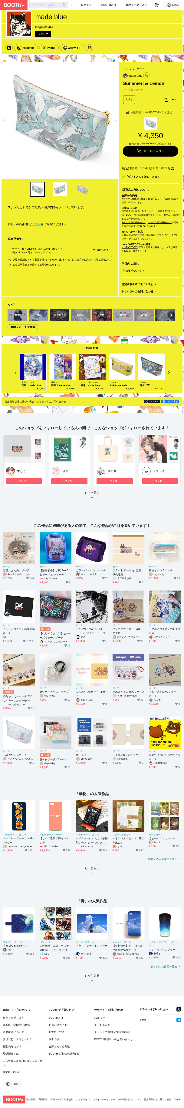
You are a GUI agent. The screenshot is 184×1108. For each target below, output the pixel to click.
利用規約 (43, 1099)
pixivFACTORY (129, 247)
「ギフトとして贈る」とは (141, 176)
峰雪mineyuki (44, 27)
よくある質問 (102, 1024)
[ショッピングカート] (157, 5)
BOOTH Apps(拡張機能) (17, 1024)
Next (115, 121)
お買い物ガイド (58, 1024)
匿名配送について (13, 1032)
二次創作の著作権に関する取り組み (23, 1062)
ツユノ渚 (159, 471)
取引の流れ (132, 263)
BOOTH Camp (11, 1072)
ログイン (86, 5)
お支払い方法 (133, 270)
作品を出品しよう (136, 5)
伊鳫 (65, 471)
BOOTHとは (108, 5)
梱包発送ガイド (12, 1046)
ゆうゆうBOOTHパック (160, 222)
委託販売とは (11, 1053)
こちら (36, 224)
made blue (92, 347)
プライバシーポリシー (104, 1099)
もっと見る (92, 496)
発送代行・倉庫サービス (17, 1039)
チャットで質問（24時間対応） (113, 1032)
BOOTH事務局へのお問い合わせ (113, 1039)
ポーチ (141, 68)
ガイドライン (83, 1099)
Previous (5, 121)
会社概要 (30, 1099)
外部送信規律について (129, 1099)
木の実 (112, 471)
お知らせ (99, 1017)
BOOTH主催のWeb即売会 (64, 1053)
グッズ (127, 68)
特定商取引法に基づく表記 (137, 284)
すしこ (21, 471)
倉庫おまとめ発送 (59, 1046)
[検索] (63, 5)
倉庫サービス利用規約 (62, 1099)
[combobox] (48, 5)
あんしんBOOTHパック (134, 222)
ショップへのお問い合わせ (137, 291)
